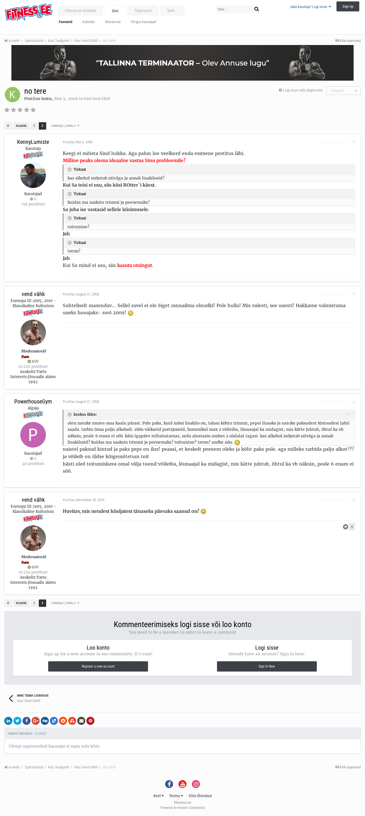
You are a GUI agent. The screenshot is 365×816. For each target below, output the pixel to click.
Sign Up (347, 6)
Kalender (88, 22)
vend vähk (33, 294)
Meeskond (112, 22)
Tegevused (142, 10)
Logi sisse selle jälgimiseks (303, 90)
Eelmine (21, 125)
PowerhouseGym (33, 401)
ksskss (46, 98)
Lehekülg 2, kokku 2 (65, 126)
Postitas (76, 142)
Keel (158, 795)
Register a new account (98, 666)
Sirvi (115, 11)
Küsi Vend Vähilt (97, 98)
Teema (176, 795)
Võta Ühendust (200, 795)
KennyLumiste (33, 141)
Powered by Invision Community (183, 808)
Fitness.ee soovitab (80, 10)
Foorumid (65, 22)
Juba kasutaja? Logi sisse (310, 7)
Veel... (172, 10)
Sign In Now (267, 666)
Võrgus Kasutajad (143, 22)
